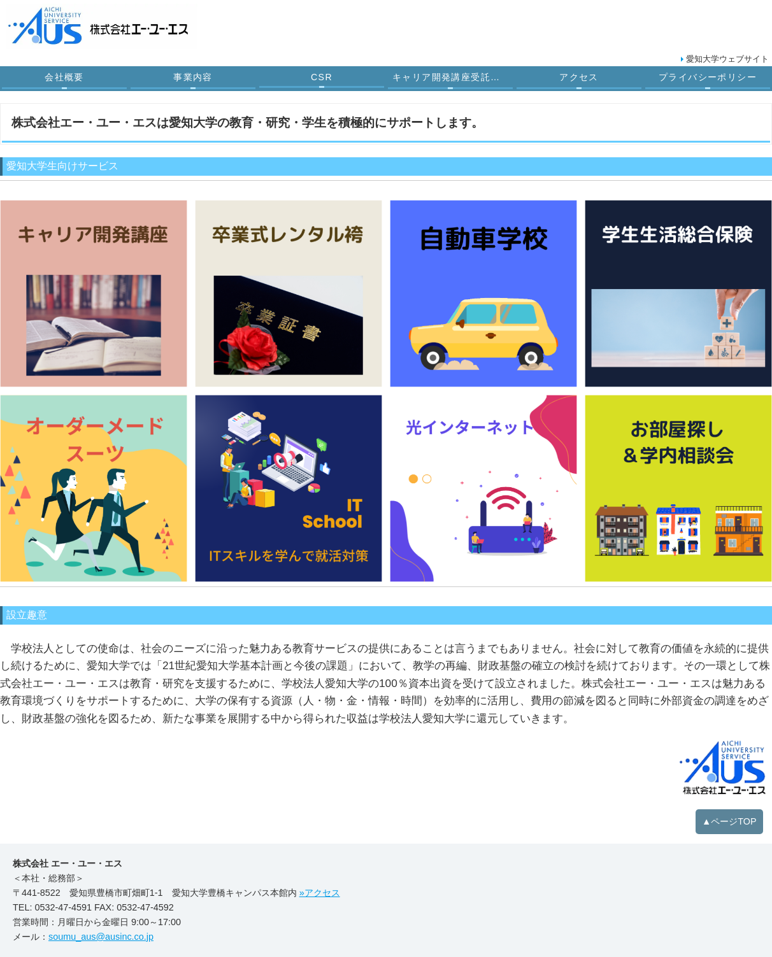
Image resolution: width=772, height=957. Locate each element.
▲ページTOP (729, 821)
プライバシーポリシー (708, 77)
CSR (321, 77)
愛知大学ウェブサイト (727, 59)
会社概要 (64, 77)
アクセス (579, 77)
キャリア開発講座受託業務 (451, 77)
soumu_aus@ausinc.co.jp (101, 937)
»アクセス (319, 893)
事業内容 (193, 77)
